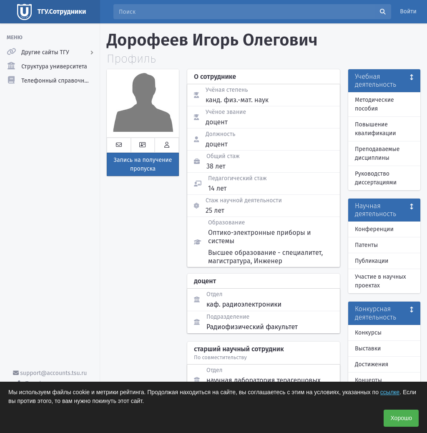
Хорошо (401, 418)
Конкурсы (368, 332)
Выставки (368, 348)
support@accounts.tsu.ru (50, 373)
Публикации (371, 260)
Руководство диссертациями (376, 178)
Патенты (366, 245)
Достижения (371, 364)
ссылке (389, 392)
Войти (408, 11)
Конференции (374, 229)
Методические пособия (374, 104)
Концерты (368, 380)
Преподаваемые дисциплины (377, 153)
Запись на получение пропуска (143, 164)
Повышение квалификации (375, 129)
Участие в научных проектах (380, 281)
